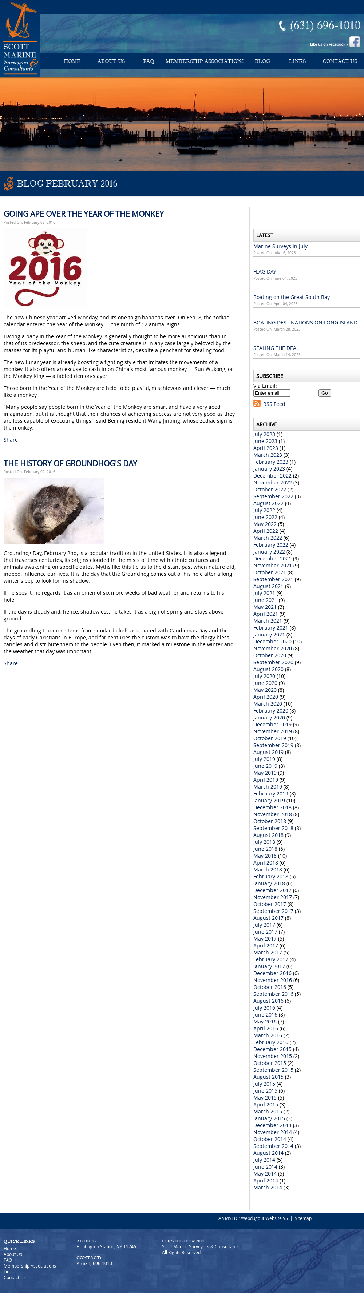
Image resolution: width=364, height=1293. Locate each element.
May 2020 (265, 689)
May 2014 (265, 1173)
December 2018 (272, 807)
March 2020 (267, 703)
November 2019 (272, 731)
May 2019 (265, 772)
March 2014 (267, 1187)
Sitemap (303, 1218)
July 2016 (264, 1007)
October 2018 (269, 821)
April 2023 (265, 447)
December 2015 (272, 1049)
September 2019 (273, 745)
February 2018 (270, 876)
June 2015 (265, 1090)
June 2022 (265, 517)
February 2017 (270, 959)
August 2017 (268, 917)
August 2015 (268, 1076)
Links (297, 61)
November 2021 (272, 565)
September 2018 (273, 828)
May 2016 (265, 1021)
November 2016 (272, 980)
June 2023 (265, 441)
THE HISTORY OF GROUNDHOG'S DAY (70, 463)
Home (72, 61)
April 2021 (265, 613)
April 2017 (265, 945)
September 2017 (273, 910)
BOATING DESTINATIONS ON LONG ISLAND (305, 322)
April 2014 (265, 1180)
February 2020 (270, 710)
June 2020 (265, 682)
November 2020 (272, 648)
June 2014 (265, 1166)
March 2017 (267, 952)
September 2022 (273, 496)
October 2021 (269, 572)
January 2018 (269, 883)
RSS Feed (274, 403)
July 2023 (264, 434)
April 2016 (265, 1028)
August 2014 (268, 1152)
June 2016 (265, 1014)
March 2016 (267, 1035)
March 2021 (267, 620)
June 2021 (265, 599)
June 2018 (265, 848)
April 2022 (265, 530)
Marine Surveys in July (280, 246)
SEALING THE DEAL (276, 347)
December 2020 (272, 641)
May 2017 (265, 938)
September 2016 (273, 993)
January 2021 (269, 634)
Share (11, 439)
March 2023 (267, 454)
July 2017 (264, 924)
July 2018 (264, 841)
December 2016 (272, 973)
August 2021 (268, 586)
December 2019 (272, 724)
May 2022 (265, 523)
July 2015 (264, 1083)
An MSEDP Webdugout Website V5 (253, 1218)
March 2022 (267, 537)
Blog (262, 61)
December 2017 (272, 890)
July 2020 (264, 676)
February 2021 (270, 627)
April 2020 (265, 696)
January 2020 (269, 717)
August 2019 (268, 752)
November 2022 (272, 482)
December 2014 (272, 1125)
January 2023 (269, 468)
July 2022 (264, 510)
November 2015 (272, 1056)
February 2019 (270, 793)
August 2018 (268, 834)
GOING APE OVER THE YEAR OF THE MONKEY (84, 214)
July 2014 (264, 1159)
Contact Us (340, 61)
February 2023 (270, 461)
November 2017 (272, 897)
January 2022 (269, 551)
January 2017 (269, 966)
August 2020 (268, 669)
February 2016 (270, 1042)
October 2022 (269, 489)
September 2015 (273, 1069)
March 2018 (267, 869)
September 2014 (273, 1145)
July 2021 (264, 593)
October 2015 (269, 1062)
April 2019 (265, 779)
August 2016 (268, 1000)
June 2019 (265, 765)
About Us (111, 61)
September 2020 (273, 662)
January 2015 (269, 1118)
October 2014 (269, 1139)
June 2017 (265, 931)
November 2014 (272, 1132)
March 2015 (267, 1111)
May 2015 (265, 1097)
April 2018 (265, 862)
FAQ (148, 61)
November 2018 (272, 814)
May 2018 (265, 855)
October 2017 (269, 904)
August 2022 (268, 503)
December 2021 (272, 558)
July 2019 (264, 758)
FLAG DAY (264, 271)
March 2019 (267, 786)
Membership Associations (205, 61)
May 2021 (265, 606)
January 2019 (269, 800)
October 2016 (269, 986)
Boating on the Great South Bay (291, 297)
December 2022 (272, 475)
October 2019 (269, 738)
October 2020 (269, 655)
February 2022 (270, 544)
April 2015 (265, 1104)
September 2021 (273, 579)
